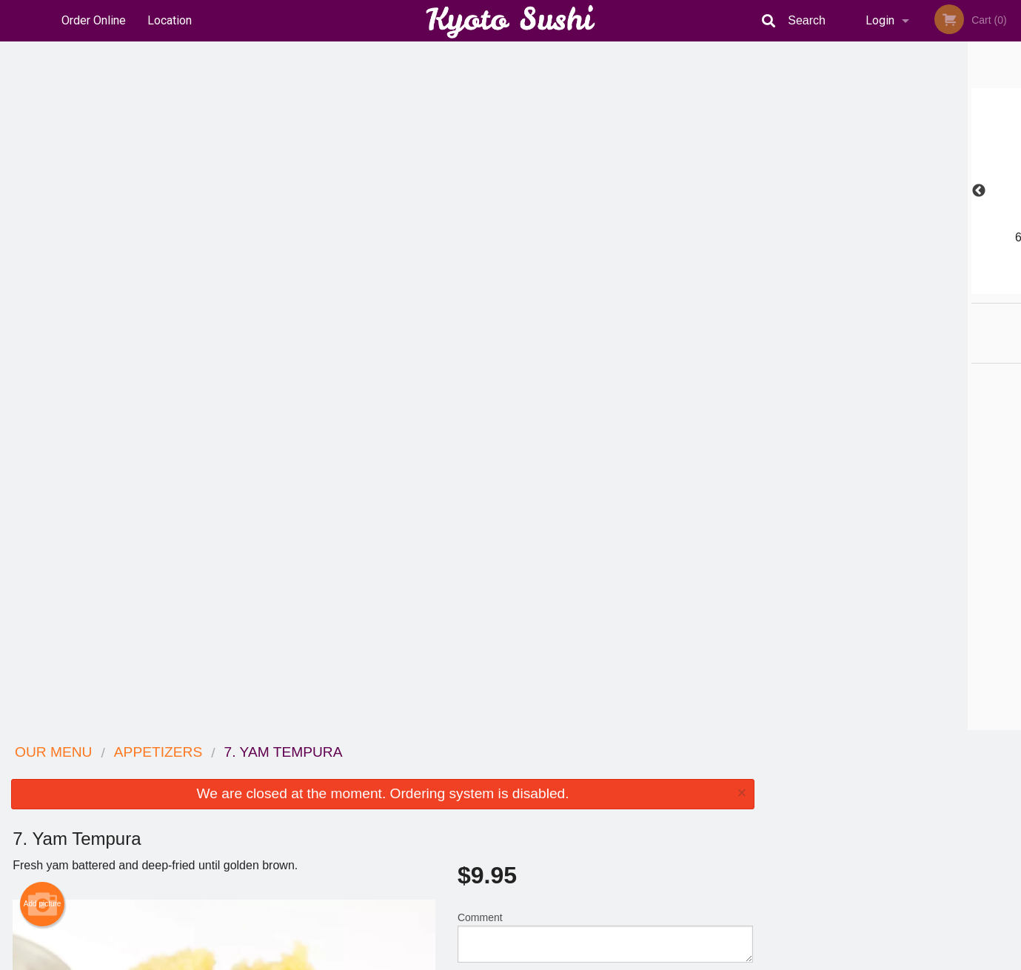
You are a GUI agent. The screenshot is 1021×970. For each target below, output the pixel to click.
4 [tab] (904, 286)
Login (880, 20)
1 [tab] (838, 286)
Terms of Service (535, 959)
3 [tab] (882, 286)
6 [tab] (949, 286)
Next (1009, 191)
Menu (471, 771)
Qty (503, 308)
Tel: (752, 808)
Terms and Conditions (629, 790)
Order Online (93, 20)
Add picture (42, 215)
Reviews (601, 771)
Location (169, 20)
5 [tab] (927, 286)
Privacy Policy (613, 808)
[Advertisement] (383, 682)
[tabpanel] (893, 191)
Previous (776, 191)
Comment (605, 248)
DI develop (533, 919)
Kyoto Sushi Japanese (225, 752)
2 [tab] (860, 286)
